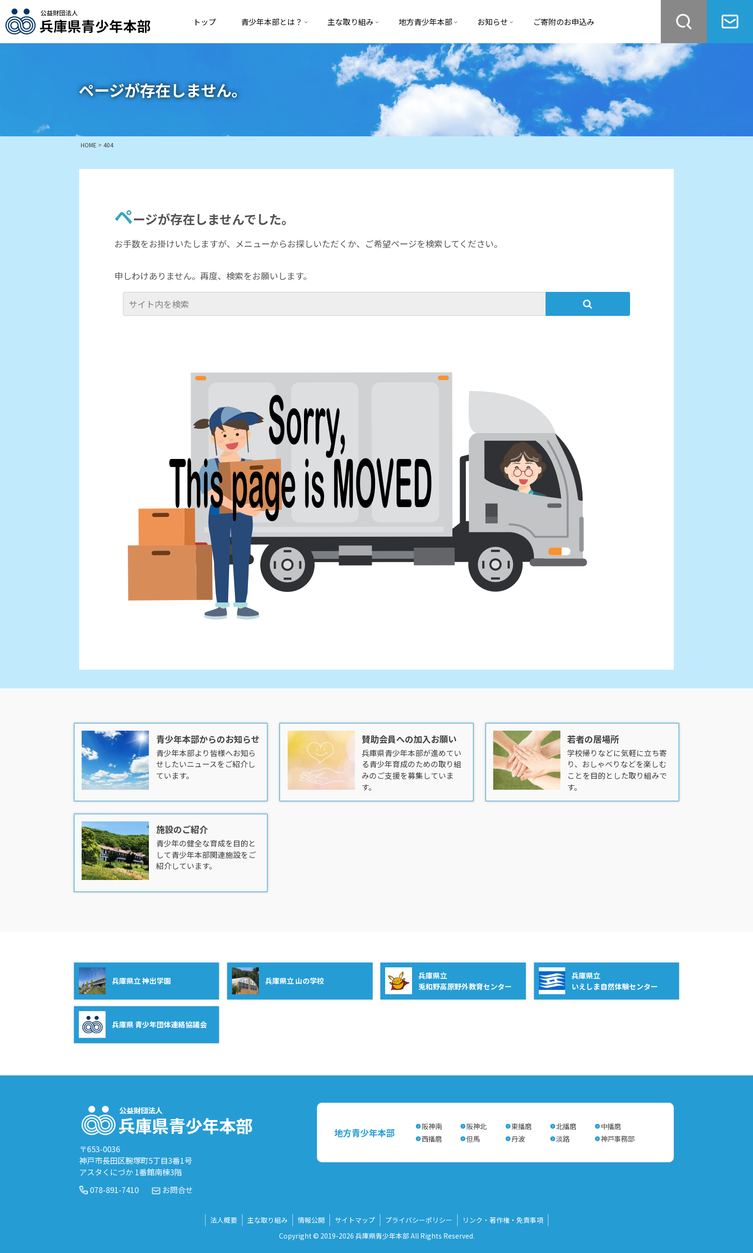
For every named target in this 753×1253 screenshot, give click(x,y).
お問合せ (177, 1189)
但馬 (473, 1138)
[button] (588, 304)
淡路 (563, 1138)
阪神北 (476, 1126)
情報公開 (311, 1220)
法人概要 (223, 1220)
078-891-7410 (114, 1189)
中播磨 (611, 1126)
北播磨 (566, 1126)
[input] (335, 304)
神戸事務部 (617, 1138)
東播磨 (521, 1126)
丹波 (518, 1138)
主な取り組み (267, 1220)
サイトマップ (355, 1220)
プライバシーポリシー (418, 1220)
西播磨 (432, 1138)
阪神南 (432, 1126)
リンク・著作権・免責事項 (502, 1220)
